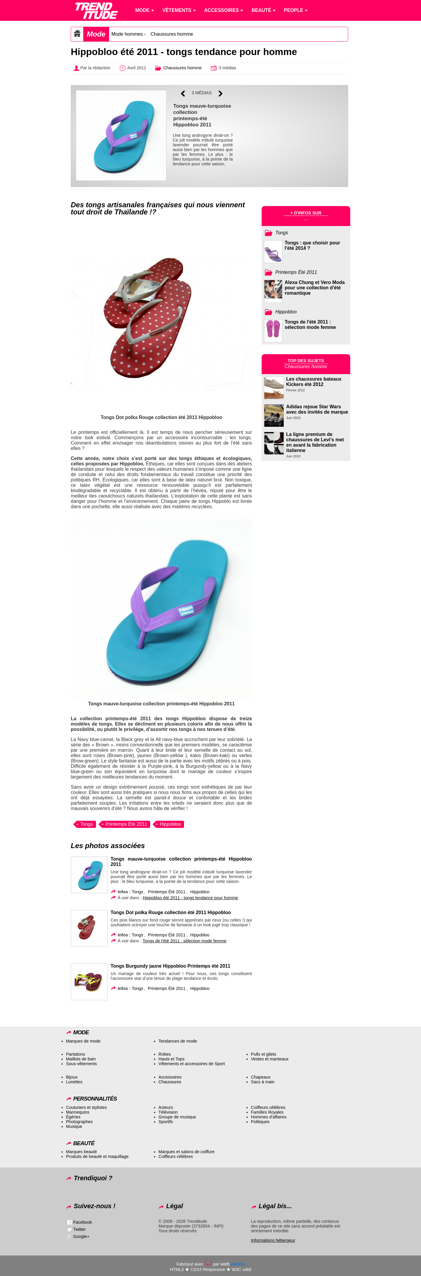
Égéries (73, 1117)
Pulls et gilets (263, 1054)
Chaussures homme (171, 34)
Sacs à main (262, 1081)
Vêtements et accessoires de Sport (191, 1063)
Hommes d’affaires (269, 1117)
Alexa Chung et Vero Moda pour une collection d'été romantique (315, 288)
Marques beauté (81, 1151)
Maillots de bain (81, 1059)
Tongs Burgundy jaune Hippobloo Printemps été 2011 (170, 966)
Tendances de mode (177, 1041)
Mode (96, 34)
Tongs (86, 824)
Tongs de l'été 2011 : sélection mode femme (310, 324)
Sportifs (165, 1121)
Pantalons (75, 1054)
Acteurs (165, 1107)
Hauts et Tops (171, 1059)
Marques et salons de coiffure (186, 1151)
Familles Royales (267, 1112)
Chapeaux (261, 1077)
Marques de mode (83, 1041)
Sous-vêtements (81, 1063)
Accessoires (170, 1077)
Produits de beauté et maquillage (97, 1156)
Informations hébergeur (273, 1240)
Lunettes (74, 1081)
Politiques (260, 1121)
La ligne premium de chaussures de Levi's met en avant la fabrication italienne (315, 442)
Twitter (79, 1229)
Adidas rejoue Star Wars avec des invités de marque (317, 409)
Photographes (79, 1121)
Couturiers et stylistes (86, 1107)
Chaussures (169, 1081)
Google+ (81, 1236)
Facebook (82, 1222)
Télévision (168, 1112)
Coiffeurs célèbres (268, 1107)
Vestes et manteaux (269, 1059)
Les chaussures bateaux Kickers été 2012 (314, 381)
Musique (74, 1126)
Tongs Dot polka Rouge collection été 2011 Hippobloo (171, 912)
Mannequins (77, 1112)
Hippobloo (170, 824)
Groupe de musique (177, 1117)
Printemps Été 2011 (126, 824)
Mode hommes (127, 34)
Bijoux (72, 1077)
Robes (164, 1054)
